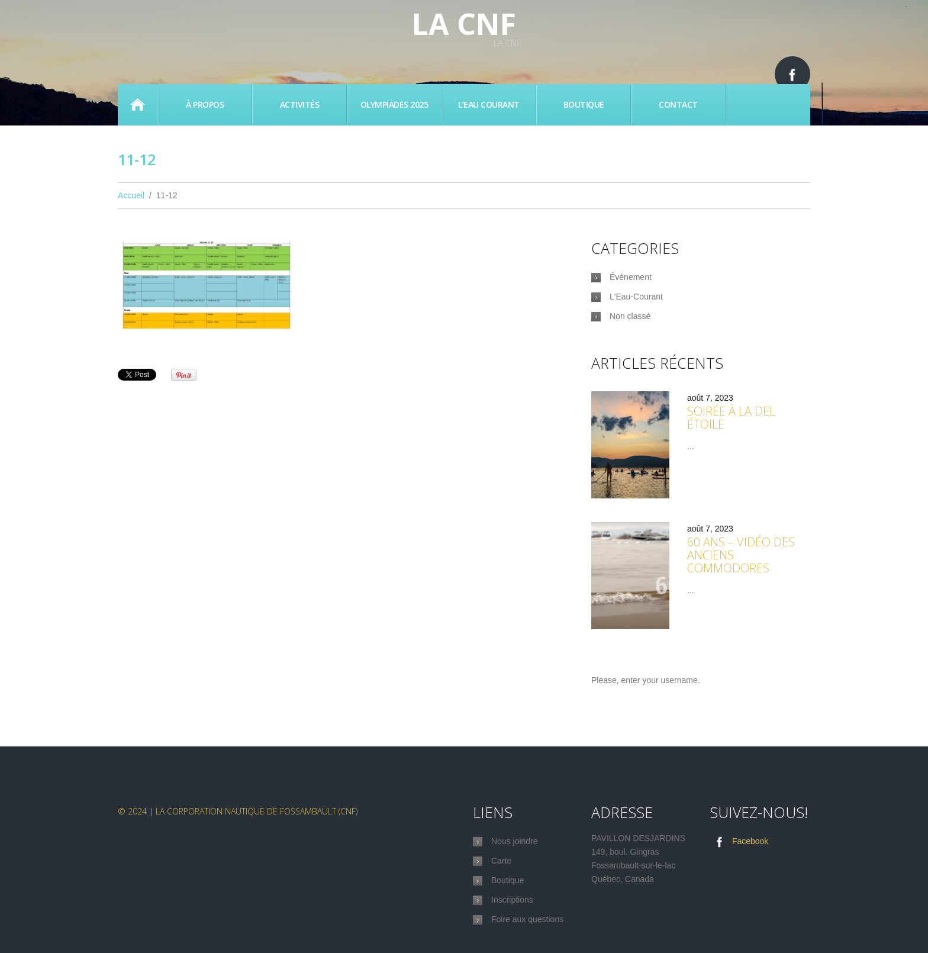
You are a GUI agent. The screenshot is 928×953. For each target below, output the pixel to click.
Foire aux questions (527, 919)
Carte (501, 860)
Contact (678, 104)
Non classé (630, 316)
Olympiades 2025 (394, 104)
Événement (631, 277)
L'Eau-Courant (636, 296)
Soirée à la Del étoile (731, 417)
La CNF (464, 24)
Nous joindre (514, 841)
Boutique (583, 104)
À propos (205, 104)
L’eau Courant (489, 104)
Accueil (137, 104)
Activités (300, 104)
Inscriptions (512, 899)
